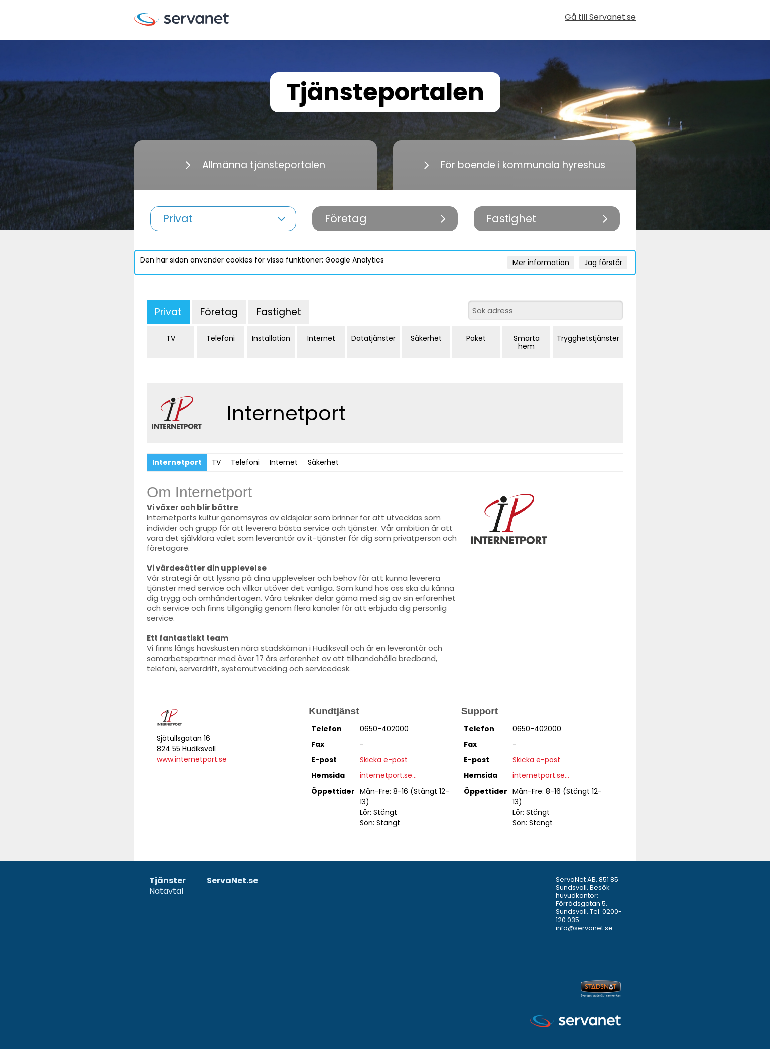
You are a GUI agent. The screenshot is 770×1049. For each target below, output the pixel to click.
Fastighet (278, 312)
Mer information (540, 262)
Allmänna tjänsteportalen (255, 165)
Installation (271, 338)
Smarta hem (527, 342)
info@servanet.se (584, 928)
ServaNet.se (232, 881)
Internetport (177, 462)
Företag (219, 312)
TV (170, 338)
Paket (476, 338)
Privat (168, 312)
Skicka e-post (384, 760)
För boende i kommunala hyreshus (514, 165)
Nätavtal (166, 891)
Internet (321, 338)
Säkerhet (426, 338)
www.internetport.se (192, 759)
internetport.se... (388, 775)
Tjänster (167, 881)
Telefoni (220, 338)
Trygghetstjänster (588, 338)
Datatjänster (373, 338)
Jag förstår (603, 262)
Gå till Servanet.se (600, 18)
